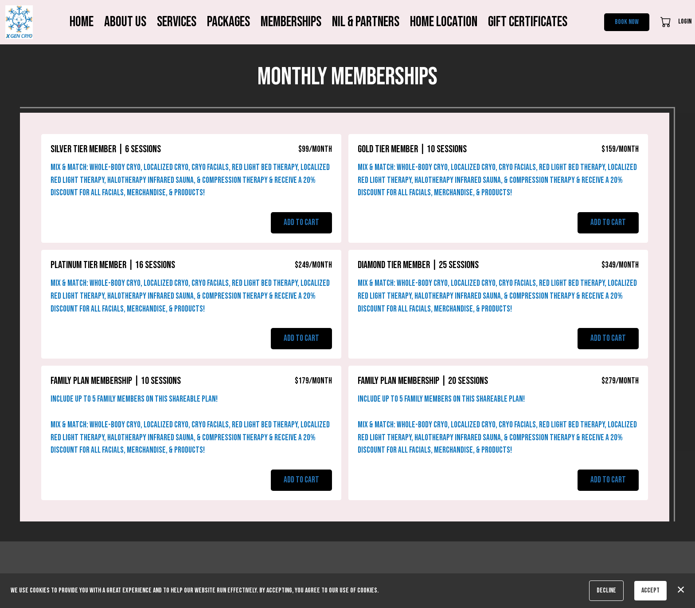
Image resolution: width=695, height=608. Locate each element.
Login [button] (684, 21)
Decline (606, 590)
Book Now (627, 22)
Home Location (443, 22)
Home (82, 22)
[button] (666, 21)
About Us (125, 22)
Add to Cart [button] (301, 222)
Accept (650, 590)
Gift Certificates (527, 22)
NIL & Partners (365, 22)
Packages (228, 22)
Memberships (291, 22)
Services (176, 22)
